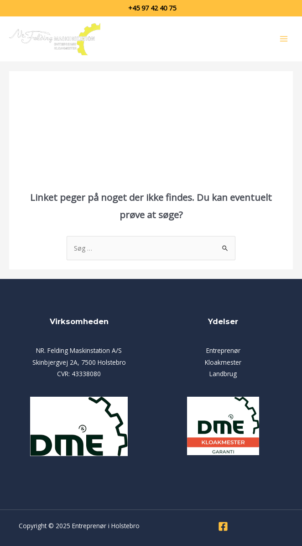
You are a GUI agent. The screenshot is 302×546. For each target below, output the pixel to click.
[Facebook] (223, 526)
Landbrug (223, 373)
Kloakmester (223, 362)
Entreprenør (223, 350)
